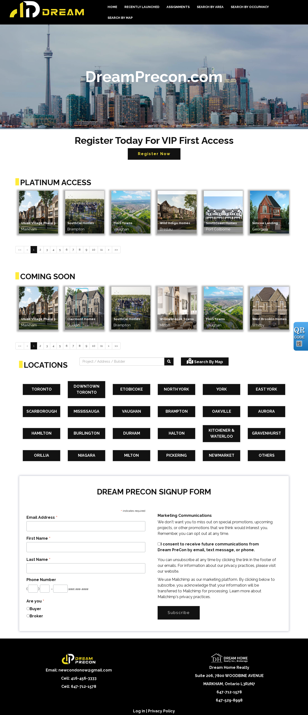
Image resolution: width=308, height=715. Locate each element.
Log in (139, 711)
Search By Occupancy (250, 7)
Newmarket (221, 455)
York (221, 389)
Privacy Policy (161, 711)
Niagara (86, 455)
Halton (177, 433)
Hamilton (41, 433)
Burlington (87, 433)
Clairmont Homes (81, 319)
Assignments (178, 7)
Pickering (176, 455)
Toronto (42, 389)
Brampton (177, 411)
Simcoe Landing (265, 223)
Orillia (41, 455)
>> (116, 249)
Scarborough (41, 411)
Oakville (221, 411)
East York (266, 389)
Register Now (154, 154)
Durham (131, 433)
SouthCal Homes (80, 223)
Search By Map (120, 17)
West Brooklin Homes (269, 319)
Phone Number (41, 579)
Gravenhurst (266, 433)
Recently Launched (141, 7)
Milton (131, 455)
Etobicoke (131, 389)
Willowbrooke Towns (177, 319)
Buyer (35, 609)
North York (176, 389)
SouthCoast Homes (221, 223)
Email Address (42, 517)
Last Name (38, 560)
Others (267, 455)
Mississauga (86, 411)
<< (19, 249)
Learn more (239, 591)
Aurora (266, 411)
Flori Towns (123, 223)
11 (101, 249)
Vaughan (131, 411)
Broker (36, 616)
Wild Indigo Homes (175, 223)
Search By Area (210, 7)
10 (93, 249)
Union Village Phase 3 (38, 223)
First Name (38, 538)
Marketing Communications (185, 515)
